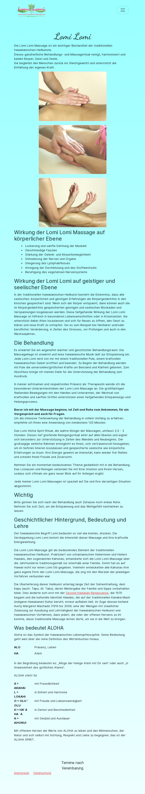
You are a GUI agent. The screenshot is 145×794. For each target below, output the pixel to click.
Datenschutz (42, 773)
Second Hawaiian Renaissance (87, 593)
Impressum (21, 773)
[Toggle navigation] (122, 10)
